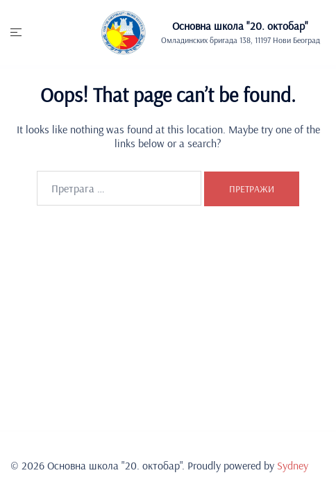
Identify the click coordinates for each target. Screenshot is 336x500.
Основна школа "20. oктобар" (240, 26)
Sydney (292, 465)
